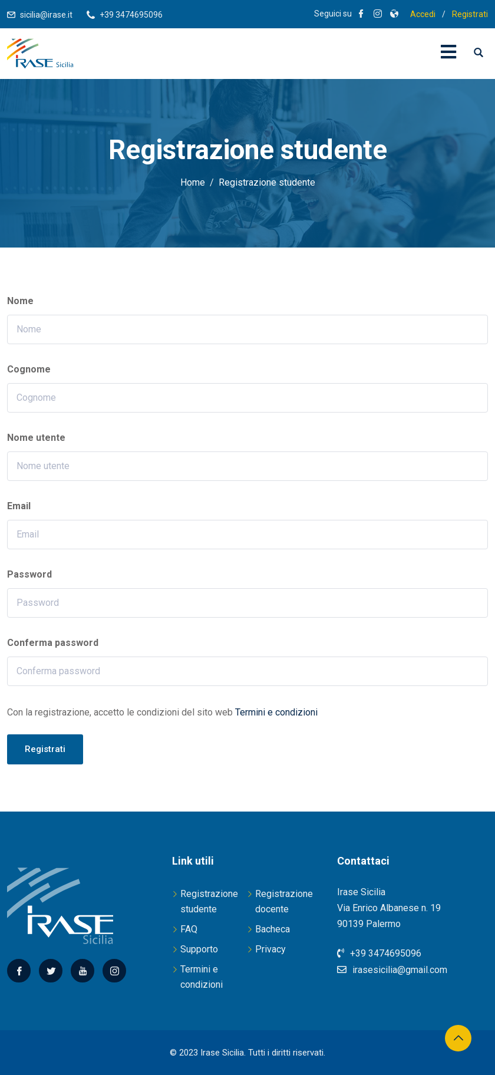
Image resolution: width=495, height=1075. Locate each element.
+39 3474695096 (131, 14)
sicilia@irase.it (46, 14)
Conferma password (52, 642)
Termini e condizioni (276, 712)
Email (19, 506)
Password (29, 574)
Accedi (422, 14)
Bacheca (272, 929)
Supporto (199, 949)
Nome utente (36, 437)
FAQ (188, 929)
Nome (20, 300)
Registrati (470, 14)
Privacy (270, 949)
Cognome (29, 369)
